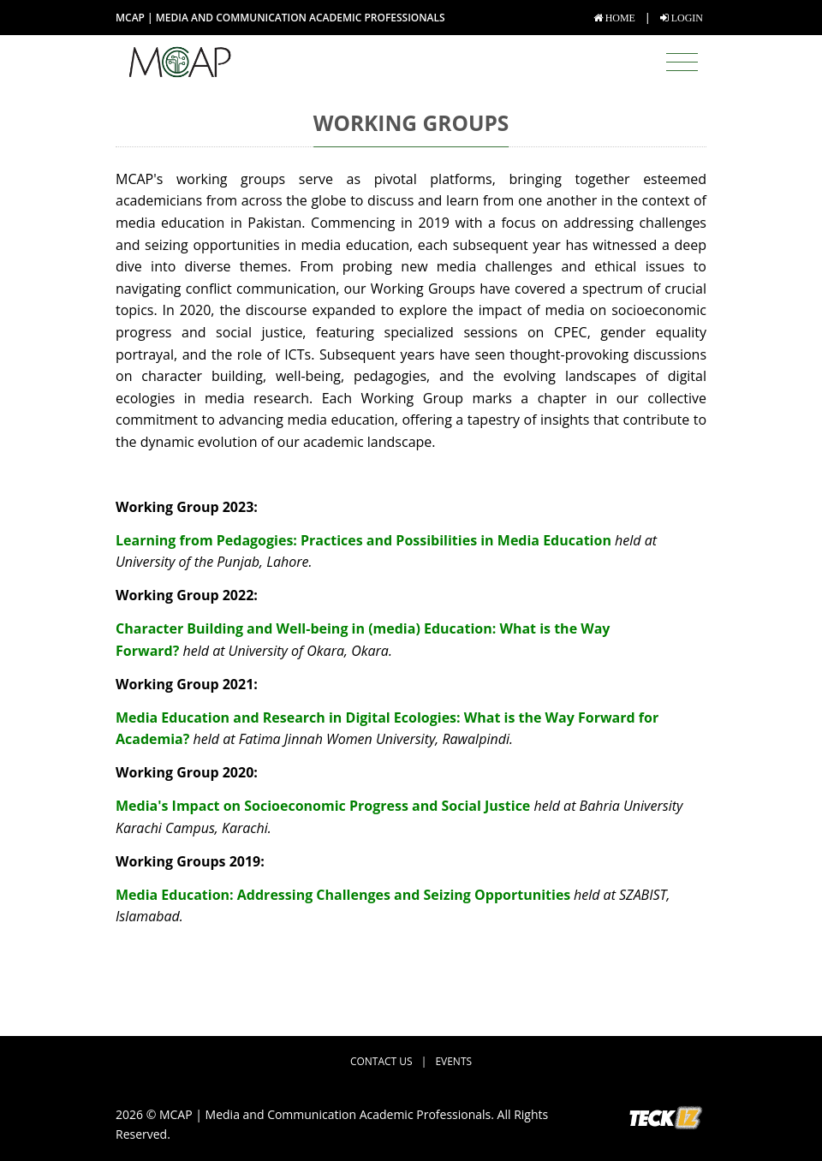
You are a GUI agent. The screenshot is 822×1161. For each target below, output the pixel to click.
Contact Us (381, 1061)
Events (453, 1061)
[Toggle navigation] (682, 62)
